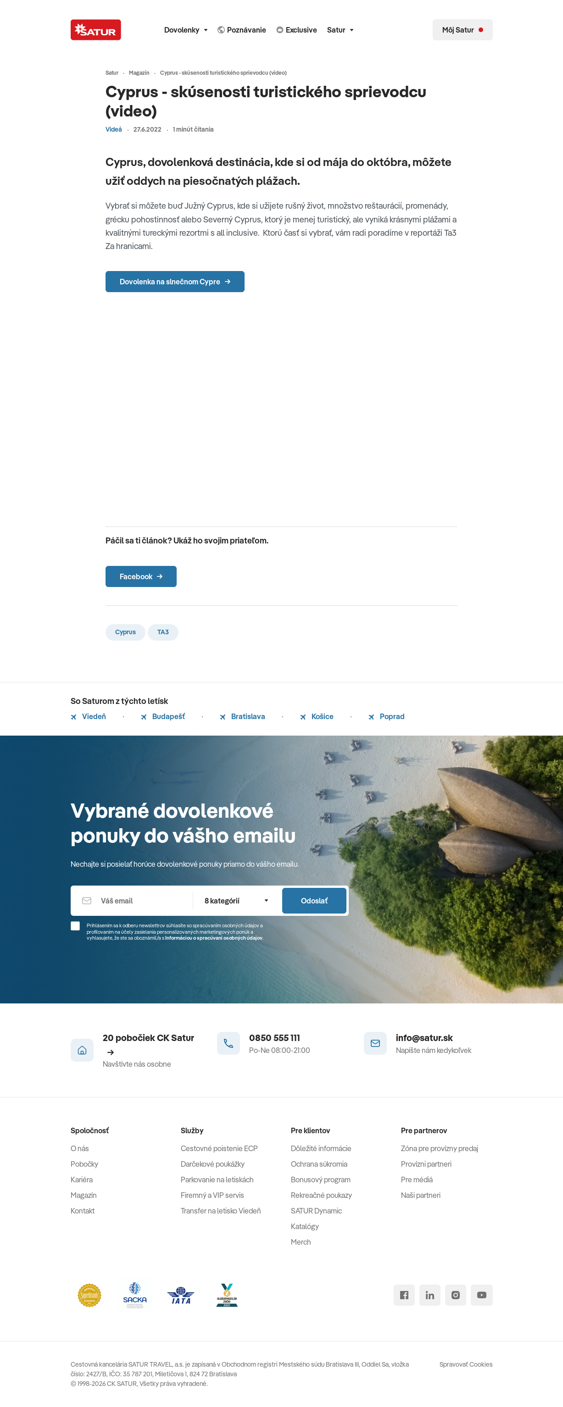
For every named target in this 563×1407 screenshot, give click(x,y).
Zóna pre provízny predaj (439, 1148)
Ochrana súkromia (319, 1164)
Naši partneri (420, 1195)
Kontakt (83, 1210)
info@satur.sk (424, 1037)
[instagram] (455, 1295)
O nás (80, 1148)
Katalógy (305, 1226)
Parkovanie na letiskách (217, 1179)
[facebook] (404, 1295)
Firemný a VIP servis (212, 1195)
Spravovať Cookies (466, 1364)
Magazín (84, 1195)
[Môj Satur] (463, 29)
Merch (301, 1241)
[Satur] (95, 30)
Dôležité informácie (321, 1148)
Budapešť (163, 716)
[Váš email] (131, 901)
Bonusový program (321, 1179)
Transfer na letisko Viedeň (221, 1210)
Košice (317, 716)
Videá (114, 129)
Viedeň (88, 716)
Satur (340, 29)
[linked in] (429, 1295)
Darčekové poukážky (213, 1164)
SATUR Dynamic (316, 1210)
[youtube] (482, 1295)
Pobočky (84, 1164)
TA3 (163, 632)
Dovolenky (185, 29)
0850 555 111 (274, 1037)
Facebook (141, 576)
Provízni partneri (426, 1164)
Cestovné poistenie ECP (219, 1148)
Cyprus (125, 632)
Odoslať (314, 900)
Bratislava (242, 716)
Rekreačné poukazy (321, 1195)
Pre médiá (417, 1179)
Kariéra (82, 1179)
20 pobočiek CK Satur (148, 1044)
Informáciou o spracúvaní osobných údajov (213, 938)
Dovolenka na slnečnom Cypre (175, 281)
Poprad (386, 716)
